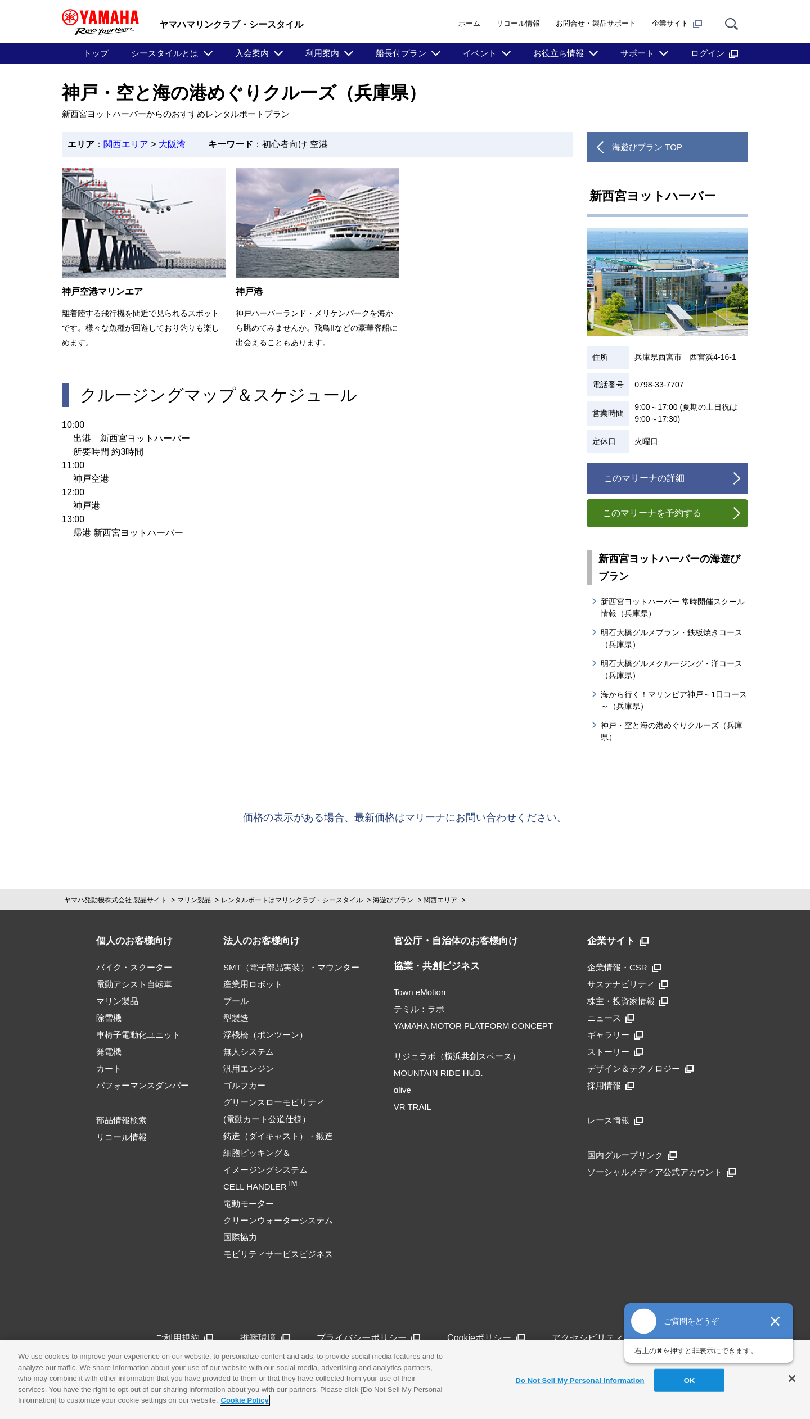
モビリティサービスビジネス (278, 1254)
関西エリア (126, 144)
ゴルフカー (244, 1085)
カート (109, 1068)
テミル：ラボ (419, 1009)
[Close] (792, 1378)
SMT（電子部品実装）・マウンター (291, 967)
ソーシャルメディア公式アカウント (661, 1172)
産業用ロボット (252, 984)
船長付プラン (401, 53)
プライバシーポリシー (368, 1338)
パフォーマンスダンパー (142, 1085)
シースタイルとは (165, 53)
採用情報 (610, 1085)
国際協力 (240, 1237)
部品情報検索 (121, 1120)
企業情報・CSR (624, 967)
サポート (637, 53)
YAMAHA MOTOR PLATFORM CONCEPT (473, 1026)
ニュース (610, 1018)
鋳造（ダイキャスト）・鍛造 (278, 1136)
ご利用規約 (184, 1338)
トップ (96, 53)
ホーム (469, 23)
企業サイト (677, 23)
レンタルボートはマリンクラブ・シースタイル (292, 900)
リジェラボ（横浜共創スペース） (457, 1056)
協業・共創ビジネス (437, 966)
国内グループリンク (632, 1155)
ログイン (714, 53)
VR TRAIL (412, 1106)
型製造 (236, 1018)
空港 (319, 144)
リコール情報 (518, 23)
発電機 (109, 1051)
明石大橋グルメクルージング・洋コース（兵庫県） (671, 669)
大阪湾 (172, 144)
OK (689, 1380)
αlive (402, 1090)
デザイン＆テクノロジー (640, 1068)
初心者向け (284, 144)
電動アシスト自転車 (134, 984)
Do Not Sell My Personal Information (579, 1380)
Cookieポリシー (486, 1338)
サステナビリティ (627, 984)
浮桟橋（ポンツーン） (265, 1035)
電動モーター (248, 1203)
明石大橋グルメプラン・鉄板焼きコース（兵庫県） (671, 638)
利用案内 (322, 53)
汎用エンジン (248, 1068)
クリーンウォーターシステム (278, 1220)
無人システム (248, 1051)
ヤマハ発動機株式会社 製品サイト (115, 900)
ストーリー (615, 1051)
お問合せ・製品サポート (596, 23)
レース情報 (615, 1120)
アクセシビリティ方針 (603, 1338)
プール (236, 1001)
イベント (480, 53)
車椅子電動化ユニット (138, 1035)
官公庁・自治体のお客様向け (456, 941)
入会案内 (252, 53)
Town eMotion (420, 992)
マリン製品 (194, 900)
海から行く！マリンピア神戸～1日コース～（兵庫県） (674, 700)
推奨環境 (265, 1338)
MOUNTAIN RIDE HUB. (438, 1073)
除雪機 (109, 1018)
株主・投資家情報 (627, 1001)
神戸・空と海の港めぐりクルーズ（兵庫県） (671, 731)
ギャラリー (615, 1035)
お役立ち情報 (558, 53)
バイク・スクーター (134, 967)
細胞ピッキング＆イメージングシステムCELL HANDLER (265, 1169)
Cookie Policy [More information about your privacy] (245, 1400)
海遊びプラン (393, 900)
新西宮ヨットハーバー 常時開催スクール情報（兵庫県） (673, 607)
